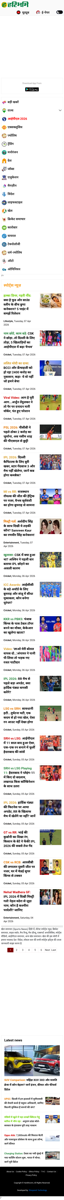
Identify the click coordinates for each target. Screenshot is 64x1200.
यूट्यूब (22, 12)
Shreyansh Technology (38, 1190)
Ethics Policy (34, 1172)
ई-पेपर (43, 12)
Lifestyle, (17, 323)
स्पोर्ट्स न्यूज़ (12, 285)
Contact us (51, 1172)
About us (10, 1172)
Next (47, 950)
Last (53, 950)
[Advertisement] (32, 42)
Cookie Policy (21, 1172)
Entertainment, (18, 544)
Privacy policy (31, 1175)
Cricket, (20, 354)
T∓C (43, 1172)
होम (2, 276)
